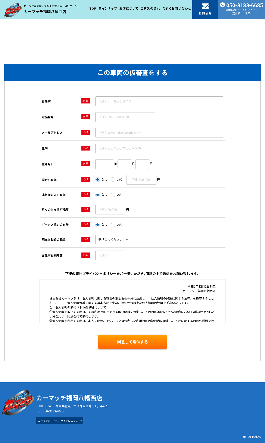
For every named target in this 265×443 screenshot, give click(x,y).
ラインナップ (108, 8)
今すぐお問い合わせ (176, 8)
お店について (128, 8)
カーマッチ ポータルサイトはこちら (58, 420)
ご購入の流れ (150, 8)
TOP (93, 8)
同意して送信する (132, 342)
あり (117, 179)
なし (101, 179)
